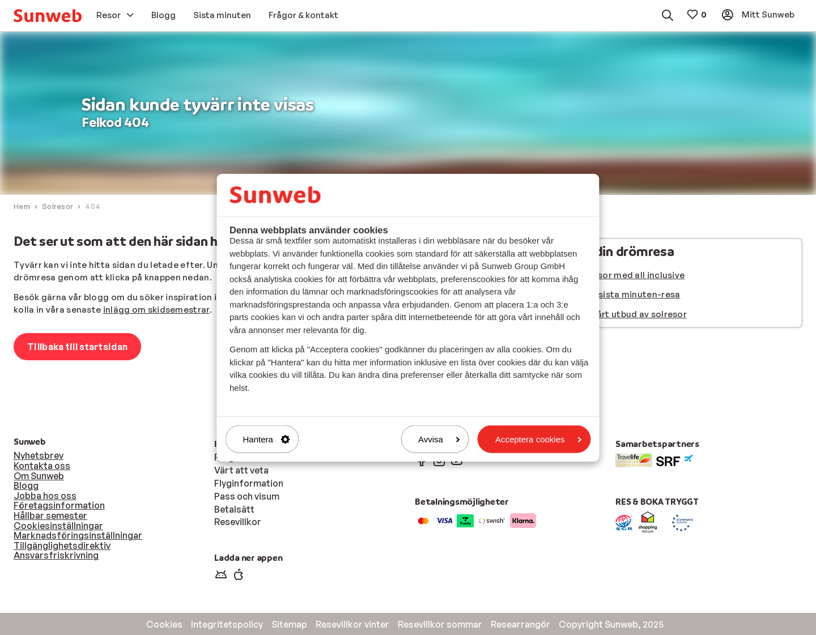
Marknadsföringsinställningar (78, 535)
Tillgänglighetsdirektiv (62, 545)
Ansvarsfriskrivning (56, 555)
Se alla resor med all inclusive (622, 275)
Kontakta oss (42, 465)
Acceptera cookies (538, 439)
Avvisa (439, 439)
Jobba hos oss (45, 495)
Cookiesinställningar (58, 525)
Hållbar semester (50, 515)
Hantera (266, 439)
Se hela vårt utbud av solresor (623, 314)
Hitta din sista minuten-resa (619, 294)
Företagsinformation (59, 505)
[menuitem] (48, 15)
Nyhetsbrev (38, 455)
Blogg (26, 485)
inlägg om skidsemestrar (156, 309)
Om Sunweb (39, 475)
